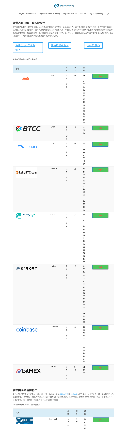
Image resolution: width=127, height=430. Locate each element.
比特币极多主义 (59, 45)
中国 (66, 365)
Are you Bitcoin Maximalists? (26, 355)
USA (48, 365)
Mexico (100, 360)
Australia (54, 360)
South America (20, 365)
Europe (82, 360)
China (71, 360)
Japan (92, 360)
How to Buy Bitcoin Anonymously (78, 355)
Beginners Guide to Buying (49, 14)
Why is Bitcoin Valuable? (50, 355)
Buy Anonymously (96, 14)
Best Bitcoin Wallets (103, 355)
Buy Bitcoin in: (68, 14)
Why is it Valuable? (26, 14)
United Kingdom (38, 365)
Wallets (83, 14)
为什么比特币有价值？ (25, 47)
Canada (64, 360)
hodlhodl (73, 193)
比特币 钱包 (93, 45)
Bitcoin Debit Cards (22, 360)
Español (56, 365)
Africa (34, 360)
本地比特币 (64, 193)
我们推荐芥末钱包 (72, 342)
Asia (44, 360)
